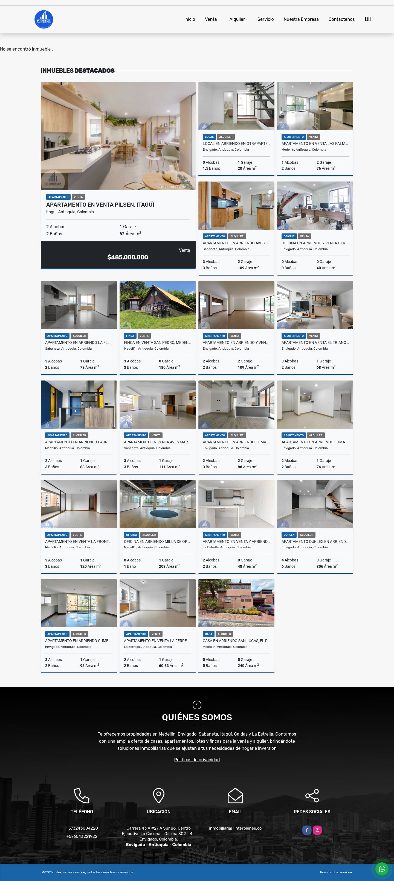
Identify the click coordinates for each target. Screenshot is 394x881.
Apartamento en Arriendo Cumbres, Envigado (78, 641)
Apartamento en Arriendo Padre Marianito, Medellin (78, 442)
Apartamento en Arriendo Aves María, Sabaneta (236, 243)
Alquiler (237, 19)
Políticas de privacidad (197, 759)
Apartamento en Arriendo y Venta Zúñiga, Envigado (236, 342)
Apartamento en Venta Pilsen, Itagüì (100, 204)
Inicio (189, 19)
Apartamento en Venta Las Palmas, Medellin (315, 143)
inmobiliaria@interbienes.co (235, 828)
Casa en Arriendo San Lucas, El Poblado (236, 641)
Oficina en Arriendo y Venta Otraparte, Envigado (315, 243)
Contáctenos (342, 19)
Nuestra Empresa (301, 19)
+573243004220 (82, 828)
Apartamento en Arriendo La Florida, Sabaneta (78, 342)
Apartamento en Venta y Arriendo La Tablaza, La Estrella (236, 541)
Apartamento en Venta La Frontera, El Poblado (78, 541)
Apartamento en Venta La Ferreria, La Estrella (157, 641)
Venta (211, 19)
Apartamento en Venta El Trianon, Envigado (315, 342)
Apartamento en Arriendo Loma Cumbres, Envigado (315, 442)
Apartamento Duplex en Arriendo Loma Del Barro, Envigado (315, 541)
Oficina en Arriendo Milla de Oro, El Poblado (157, 541)
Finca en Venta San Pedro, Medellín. (157, 342)
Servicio (265, 19)
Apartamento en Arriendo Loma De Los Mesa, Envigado (236, 442)
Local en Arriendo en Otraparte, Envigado (236, 143)
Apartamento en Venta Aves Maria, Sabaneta (157, 442)
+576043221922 (81, 836)
